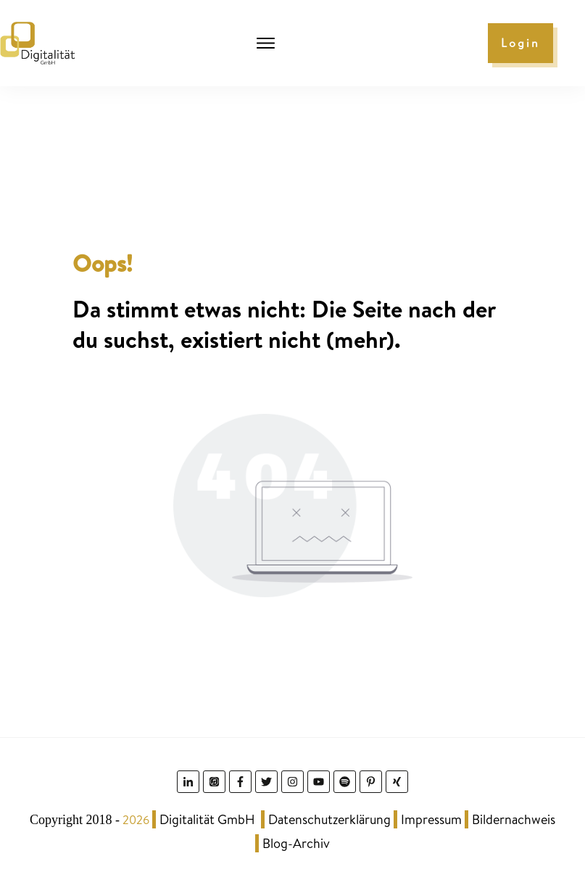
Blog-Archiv (296, 843)
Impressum (431, 819)
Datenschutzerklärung (329, 819)
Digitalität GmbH (207, 819)
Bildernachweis (513, 819)
